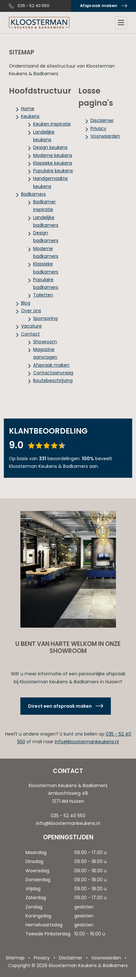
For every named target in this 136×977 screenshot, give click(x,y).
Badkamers (33, 194)
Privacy (98, 128)
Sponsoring (45, 318)
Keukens (30, 116)
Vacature (31, 326)
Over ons (31, 310)
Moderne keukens (52, 155)
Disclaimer (102, 120)
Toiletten (43, 295)
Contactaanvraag (53, 373)
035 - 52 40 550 (33, 6)
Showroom (45, 341)
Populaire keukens (53, 170)
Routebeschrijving (53, 380)
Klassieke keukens (52, 163)
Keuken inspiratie (52, 124)
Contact (30, 334)
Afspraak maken (98, 6)
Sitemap (15, 958)
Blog (25, 303)
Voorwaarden (105, 136)
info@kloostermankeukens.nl (87, 741)
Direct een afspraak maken (60, 706)
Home (27, 108)
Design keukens (50, 147)
